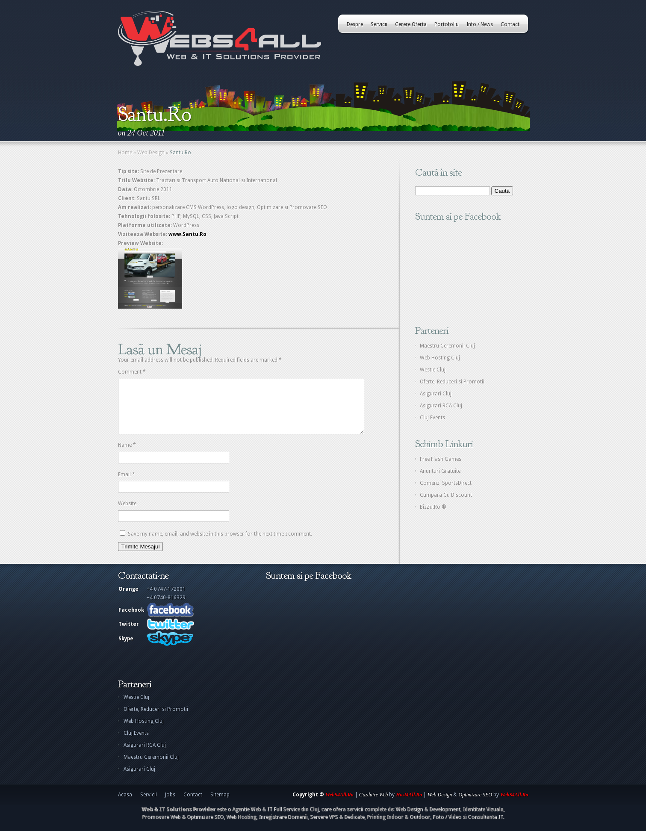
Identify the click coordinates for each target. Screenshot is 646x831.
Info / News (479, 24)
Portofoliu (446, 24)
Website (127, 514)
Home (125, 153)
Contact (510, 24)
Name (127, 455)
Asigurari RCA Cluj (441, 406)
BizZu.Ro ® (433, 507)
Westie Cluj (432, 370)
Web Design (151, 153)
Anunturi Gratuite (440, 471)
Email (126, 485)
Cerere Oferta (411, 24)
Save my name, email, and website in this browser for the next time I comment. (220, 544)
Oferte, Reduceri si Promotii (452, 382)
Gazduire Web (373, 805)
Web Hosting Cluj (440, 358)
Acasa (125, 805)
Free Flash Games (440, 459)
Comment (132, 372)
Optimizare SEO (475, 805)
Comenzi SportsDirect (446, 483)
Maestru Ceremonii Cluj (447, 346)
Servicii (379, 24)
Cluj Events (432, 418)
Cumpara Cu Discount (446, 495)
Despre (355, 24)
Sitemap (220, 805)
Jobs (170, 805)
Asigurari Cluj (435, 394)
